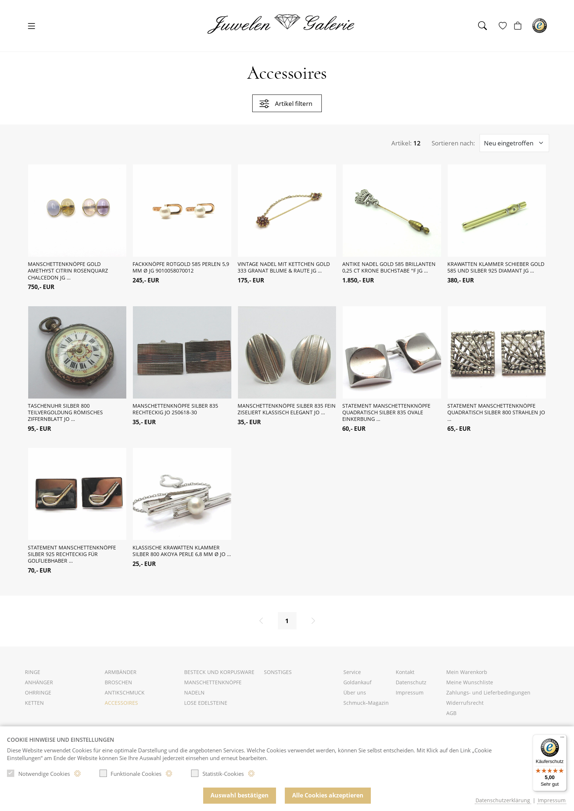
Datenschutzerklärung (503, 800)
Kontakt (405, 675)
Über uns (354, 695)
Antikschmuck (125, 695)
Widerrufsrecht (465, 706)
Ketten (34, 706)
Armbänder (121, 675)
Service (352, 675)
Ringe (32, 675)
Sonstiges (278, 675)
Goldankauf (357, 685)
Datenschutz (411, 685)
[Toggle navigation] (31, 26)
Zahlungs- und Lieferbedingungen (488, 695)
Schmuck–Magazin (366, 706)
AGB (451, 716)
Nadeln (194, 695)
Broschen (118, 685)
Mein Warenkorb (466, 675)
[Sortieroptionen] (514, 146)
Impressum (410, 695)
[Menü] (562, 738)
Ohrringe (38, 695)
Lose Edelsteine (205, 706)
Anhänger (39, 685)
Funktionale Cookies (131, 773)
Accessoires (121, 706)
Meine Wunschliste (469, 685)
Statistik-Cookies (217, 773)
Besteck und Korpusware (219, 675)
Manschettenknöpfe (213, 685)
